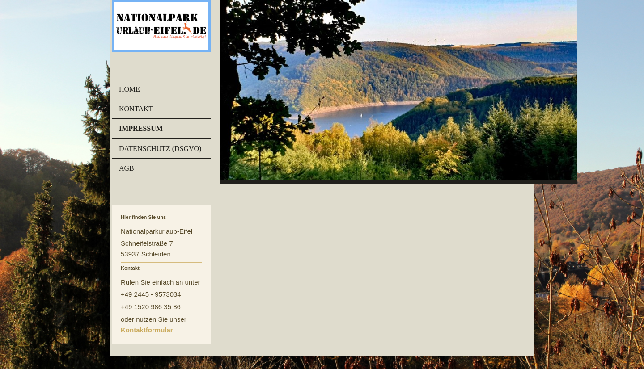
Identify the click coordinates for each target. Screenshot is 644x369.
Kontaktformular (147, 330)
